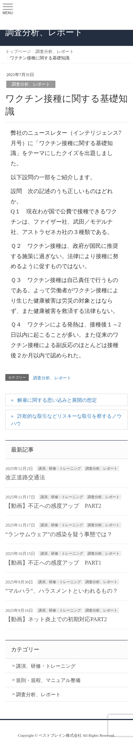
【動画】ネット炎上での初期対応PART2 (56, 619)
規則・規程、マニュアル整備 (48, 680)
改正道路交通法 (25, 477)
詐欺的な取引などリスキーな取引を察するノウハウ (66, 420)
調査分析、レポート (31, 84)
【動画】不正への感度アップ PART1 (53, 563)
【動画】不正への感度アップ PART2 (53, 506)
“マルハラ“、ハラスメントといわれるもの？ (61, 591)
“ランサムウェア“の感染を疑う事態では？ (58, 534)
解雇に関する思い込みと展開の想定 (57, 400)
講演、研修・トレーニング (59, 468)
